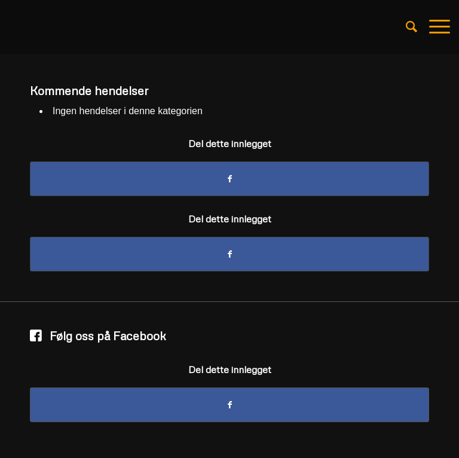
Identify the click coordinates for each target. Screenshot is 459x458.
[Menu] (433, 27)
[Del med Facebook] (229, 179)
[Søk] (405, 27)
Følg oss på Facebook (108, 335)
